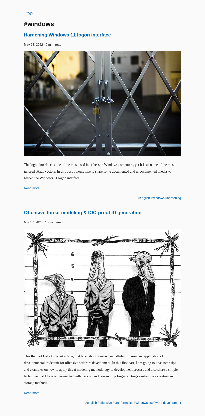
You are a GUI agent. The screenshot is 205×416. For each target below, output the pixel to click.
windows (159, 198)
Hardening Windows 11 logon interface (67, 34)
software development (165, 402)
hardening (174, 198)
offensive (105, 402)
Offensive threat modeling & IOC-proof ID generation (83, 212)
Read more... (33, 188)
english (145, 198)
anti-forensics (123, 402)
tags (30, 13)
